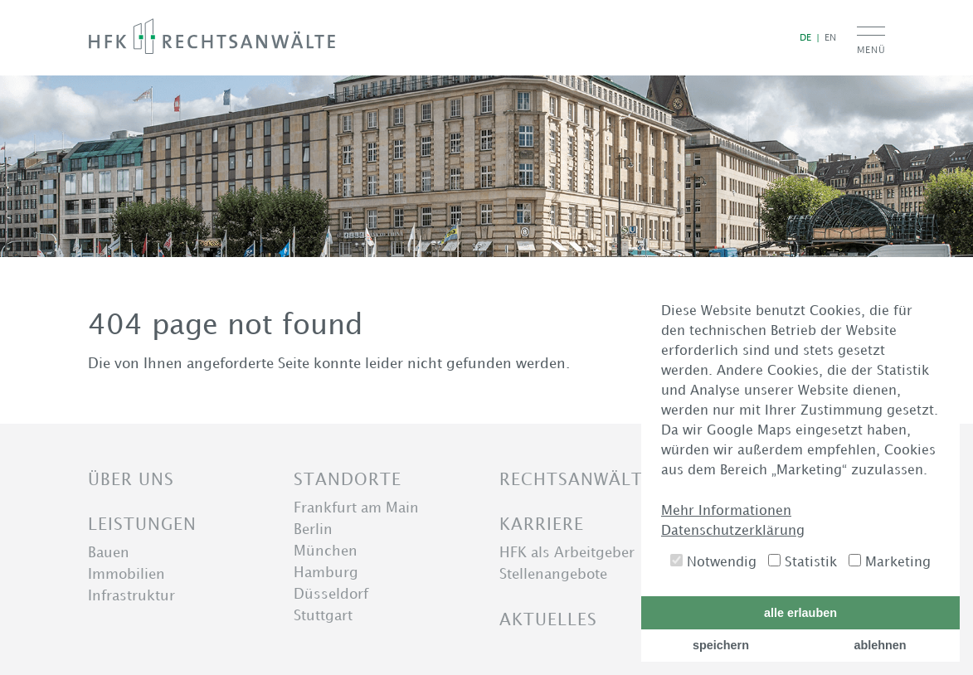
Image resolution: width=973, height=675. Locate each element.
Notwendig (713, 561)
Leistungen (142, 523)
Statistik (802, 561)
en (830, 37)
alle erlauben (800, 612)
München (326, 550)
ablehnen (880, 645)
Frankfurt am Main (356, 507)
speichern (721, 645)
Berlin (313, 529)
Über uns (131, 478)
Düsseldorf (331, 593)
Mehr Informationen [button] (726, 510)
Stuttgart (323, 615)
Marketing (890, 561)
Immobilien (126, 574)
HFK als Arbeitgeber (567, 552)
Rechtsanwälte (576, 478)
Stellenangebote (553, 574)
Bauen (108, 552)
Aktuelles (548, 619)
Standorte (347, 478)
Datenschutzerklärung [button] (733, 529)
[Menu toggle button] (871, 42)
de (805, 37)
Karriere (541, 523)
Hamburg (326, 572)
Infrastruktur (131, 595)
